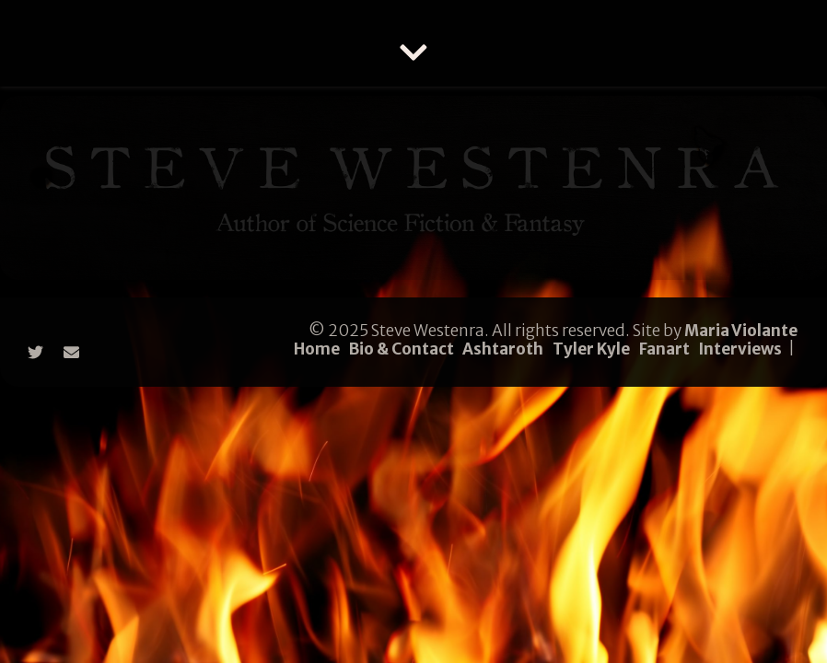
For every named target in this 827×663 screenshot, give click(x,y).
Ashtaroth (502, 349)
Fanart (664, 349)
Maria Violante (741, 330)
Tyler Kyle (591, 349)
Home (317, 349)
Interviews (740, 349)
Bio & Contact (401, 349)
